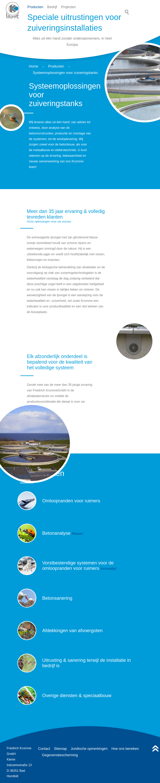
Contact (44, 749)
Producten (35, 7)
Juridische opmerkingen (89, 749)
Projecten (68, 7)
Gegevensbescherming (60, 755)
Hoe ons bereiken (125, 749)
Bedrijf (52, 7)
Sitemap (60, 749)
